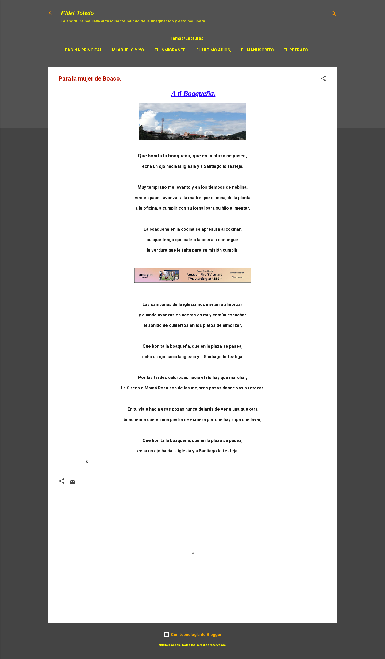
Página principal (83, 50)
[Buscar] (334, 14)
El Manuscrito (257, 50)
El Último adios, (213, 50)
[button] (323, 79)
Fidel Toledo (77, 12)
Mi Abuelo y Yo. (128, 50)
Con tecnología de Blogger (192, 634)
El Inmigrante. (171, 50)
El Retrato (295, 50)
